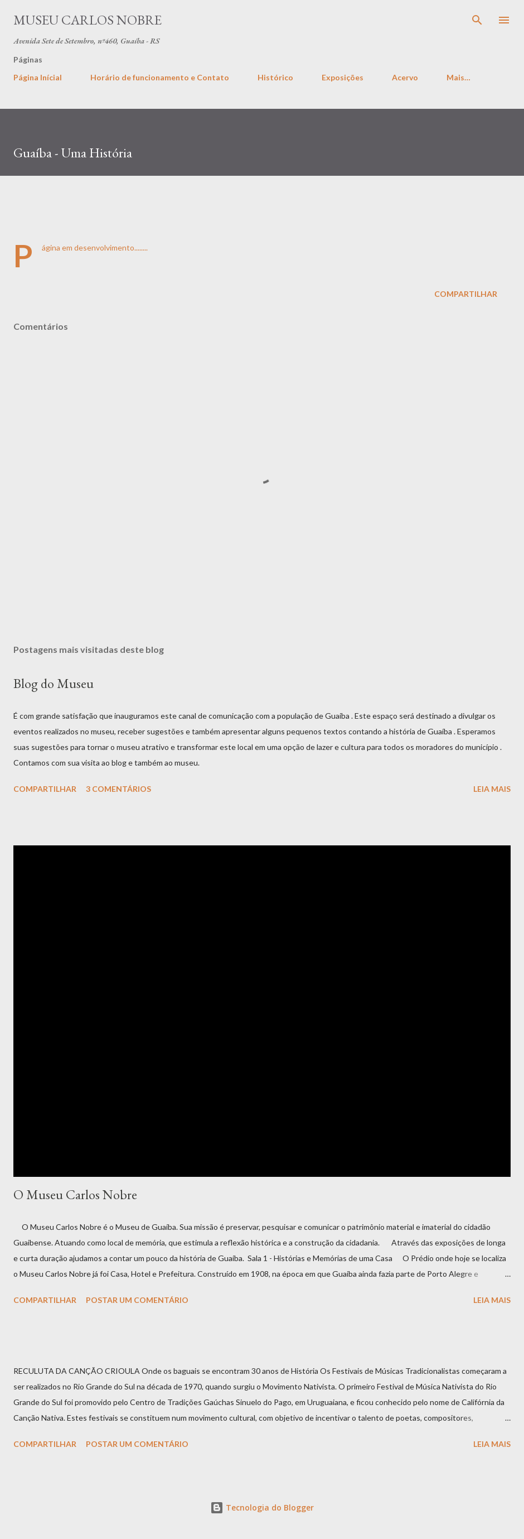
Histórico (275, 77)
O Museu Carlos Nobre (75, 1194)
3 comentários (118, 788)
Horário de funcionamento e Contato (159, 77)
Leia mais (492, 788)
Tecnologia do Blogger (262, 1507)
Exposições (342, 77)
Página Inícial (37, 77)
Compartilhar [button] (465, 294)
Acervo (405, 77)
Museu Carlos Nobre (87, 19)
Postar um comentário (137, 1300)
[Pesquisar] (477, 20)
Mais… (458, 77)
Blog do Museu (53, 683)
